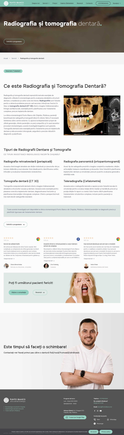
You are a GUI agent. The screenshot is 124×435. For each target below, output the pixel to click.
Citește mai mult (8, 258)
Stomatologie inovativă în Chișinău (15, 407)
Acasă (6, 58)
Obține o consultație (19, 292)
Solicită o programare (14, 41)
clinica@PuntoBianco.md (105, 407)
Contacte (89, 3)
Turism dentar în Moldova (12, 410)
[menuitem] (116, 3)
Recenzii (80, 3)
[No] (122, 432)
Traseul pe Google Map (75, 417)
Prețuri (54, 3)
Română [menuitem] (116, 3)
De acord (93, 432)
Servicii (45, 3)
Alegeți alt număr (98, 403)
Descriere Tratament (13, 71)
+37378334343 (103, 3)
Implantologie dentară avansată (14, 409)
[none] (116, 3)
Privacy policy (106, 432)
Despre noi (36, 3)
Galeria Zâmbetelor (67, 3)
